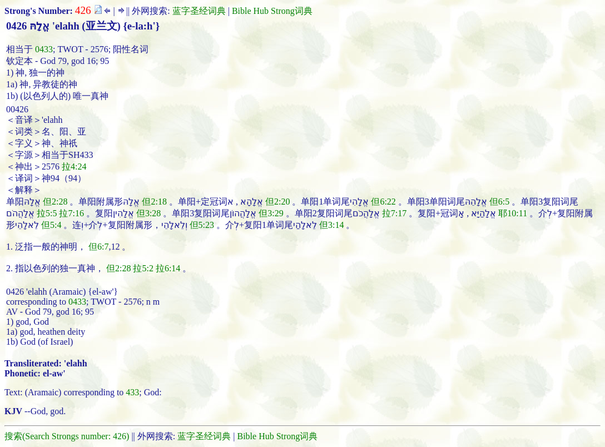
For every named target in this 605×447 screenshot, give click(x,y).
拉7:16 (71, 213)
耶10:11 (512, 213)
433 (132, 392)
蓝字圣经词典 (199, 11)
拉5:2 (143, 268)
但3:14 (331, 225)
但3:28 (148, 213)
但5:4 (51, 225)
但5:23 (202, 225)
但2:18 (154, 201)
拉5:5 (47, 213)
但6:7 (98, 246)
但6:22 (383, 201)
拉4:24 (74, 166)
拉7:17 (394, 213)
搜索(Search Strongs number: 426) (66, 436)
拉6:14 (168, 268)
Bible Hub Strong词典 (272, 11)
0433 (44, 49)
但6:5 (499, 201)
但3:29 (271, 213)
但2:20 (277, 201)
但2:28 (55, 201)
